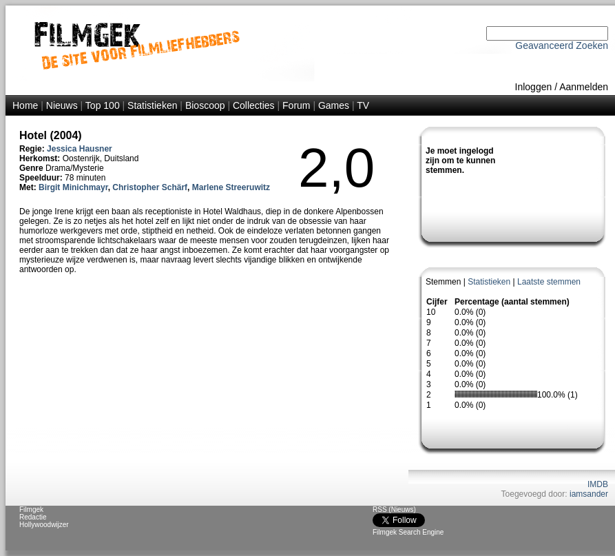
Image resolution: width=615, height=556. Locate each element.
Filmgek (31, 509)
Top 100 (102, 105)
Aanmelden (583, 86)
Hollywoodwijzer (44, 524)
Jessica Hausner (79, 149)
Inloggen (533, 86)
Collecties (254, 105)
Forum (296, 105)
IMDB (597, 484)
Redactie (32, 517)
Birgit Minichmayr (73, 187)
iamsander (589, 494)
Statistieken (152, 105)
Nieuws (62, 105)
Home (25, 105)
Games (333, 105)
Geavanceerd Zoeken (561, 45)
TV (363, 105)
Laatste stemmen (549, 282)
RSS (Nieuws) (394, 509)
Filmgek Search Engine (408, 532)
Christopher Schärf (149, 187)
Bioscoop (205, 105)
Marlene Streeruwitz (231, 187)
